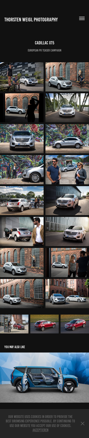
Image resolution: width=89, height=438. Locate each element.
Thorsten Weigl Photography (31, 20)
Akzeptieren (40, 430)
